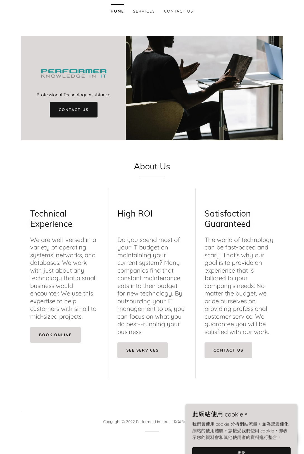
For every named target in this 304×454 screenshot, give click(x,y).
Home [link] (117, 11)
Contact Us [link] (178, 11)
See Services (142, 350)
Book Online (55, 334)
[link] (73, 72)
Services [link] (144, 11)
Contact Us (74, 109)
